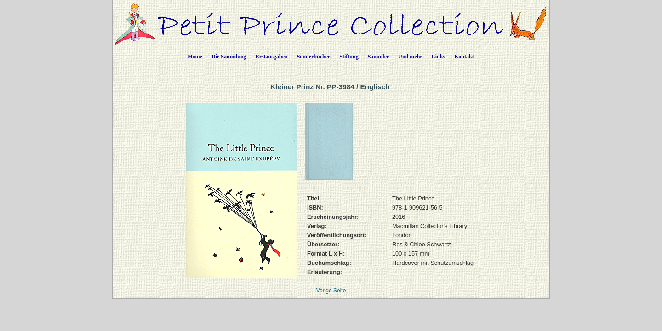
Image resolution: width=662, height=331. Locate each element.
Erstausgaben (272, 56)
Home (195, 56)
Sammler (378, 56)
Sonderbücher (314, 56)
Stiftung (348, 56)
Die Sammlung (228, 56)
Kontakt (464, 56)
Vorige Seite (331, 290)
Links (438, 56)
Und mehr (410, 56)
